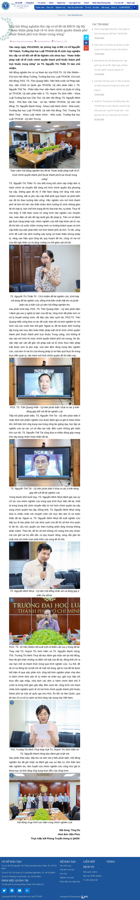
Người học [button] (61, 3)
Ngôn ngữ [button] (131, 3)
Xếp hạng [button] (105, 7)
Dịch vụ (88, 867)
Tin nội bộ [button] (41, 3)
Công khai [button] (30, 3)
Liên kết (89, 861)
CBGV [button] (51, 3)
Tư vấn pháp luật (90, 880)
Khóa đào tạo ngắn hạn (70, 881)
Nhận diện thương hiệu (101, 3)
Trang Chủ (62, 15)
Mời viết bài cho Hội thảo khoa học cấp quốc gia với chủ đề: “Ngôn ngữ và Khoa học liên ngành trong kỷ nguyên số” (110, 65)
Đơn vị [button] (114, 7)
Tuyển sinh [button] (39, 7)
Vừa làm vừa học (67, 869)
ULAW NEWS (124, 7)
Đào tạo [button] (50, 7)
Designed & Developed (74, 896)
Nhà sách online (90, 872)
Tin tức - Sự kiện (92, 7)
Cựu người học (75, 3)
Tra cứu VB (118, 3)
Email (86, 3)
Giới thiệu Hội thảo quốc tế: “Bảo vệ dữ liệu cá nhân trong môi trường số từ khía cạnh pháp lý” (112, 85)
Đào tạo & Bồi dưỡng (92, 876)
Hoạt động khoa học (75, 15)
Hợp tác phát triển (75, 7)
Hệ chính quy (65, 866)
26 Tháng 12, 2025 (60, 41)
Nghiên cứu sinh (67, 877)
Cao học (63, 873)
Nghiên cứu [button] (60, 7)
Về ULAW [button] (18, 3)
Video (111, 861)
